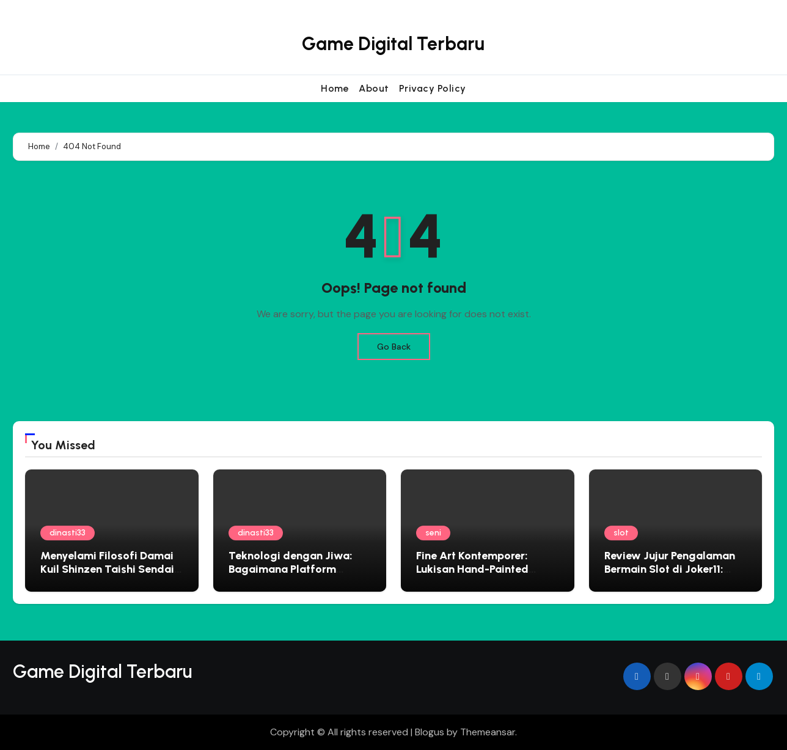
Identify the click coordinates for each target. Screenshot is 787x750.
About (374, 88)
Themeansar (487, 732)
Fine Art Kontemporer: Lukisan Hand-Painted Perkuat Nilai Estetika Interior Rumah (472, 575)
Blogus (429, 732)
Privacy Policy (432, 88)
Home (335, 88)
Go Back (394, 346)
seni (433, 533)
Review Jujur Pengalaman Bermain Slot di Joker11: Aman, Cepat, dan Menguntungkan (669, 575)
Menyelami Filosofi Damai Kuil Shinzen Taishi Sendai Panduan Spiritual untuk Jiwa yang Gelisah (107, 575)
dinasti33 (67, 533)
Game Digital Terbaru (393, 43)
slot (621, 533)
